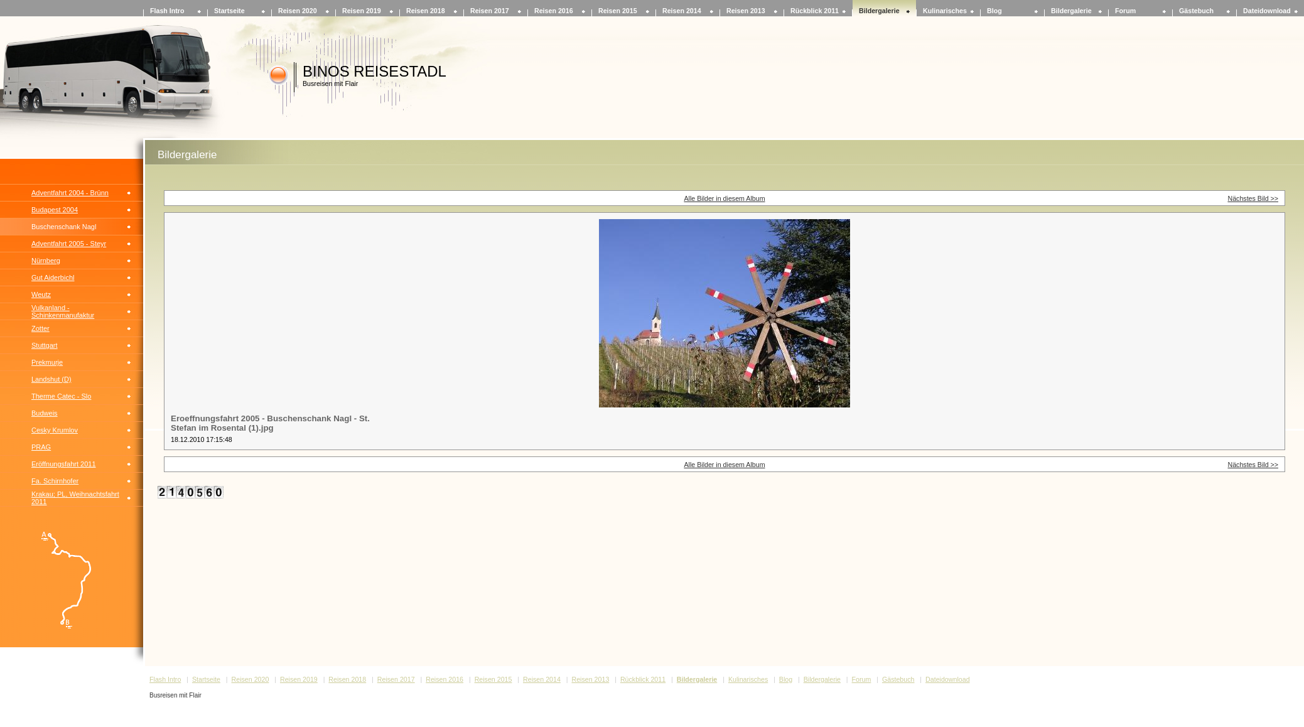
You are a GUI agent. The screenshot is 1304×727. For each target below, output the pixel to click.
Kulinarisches (945, 10)
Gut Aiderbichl (52, 277)
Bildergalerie (879, 10)
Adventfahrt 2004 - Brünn (70, 193)
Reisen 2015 (617, 10)
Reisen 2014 (681, 10)
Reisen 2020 (297, 10)
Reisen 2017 (489, 10)
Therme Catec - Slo (61, 396)
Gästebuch (1196, 10)
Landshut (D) (51, 379)
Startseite (229, 10)
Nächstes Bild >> (1252, 198)
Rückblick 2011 (814, 10)
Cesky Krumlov (54, 430)
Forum (1125, 10)
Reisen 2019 (361, 10)
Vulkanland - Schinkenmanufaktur (62, 311)
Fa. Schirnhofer (54, 481)
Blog (994, 10)
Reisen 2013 (745, 10)
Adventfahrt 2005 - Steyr (68, 243)
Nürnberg (45, 260)
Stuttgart (44, 345)
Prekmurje (47, 362)
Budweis (44, 413)
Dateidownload (1267, 10)
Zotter (40, 328)
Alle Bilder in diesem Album (724, 198)
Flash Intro (167, 10)
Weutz (41, 294)
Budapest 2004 (54, 209)
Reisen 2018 (425, 10)
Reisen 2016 (553, 10)
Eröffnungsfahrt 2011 (63, 464)
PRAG (41, 447)
